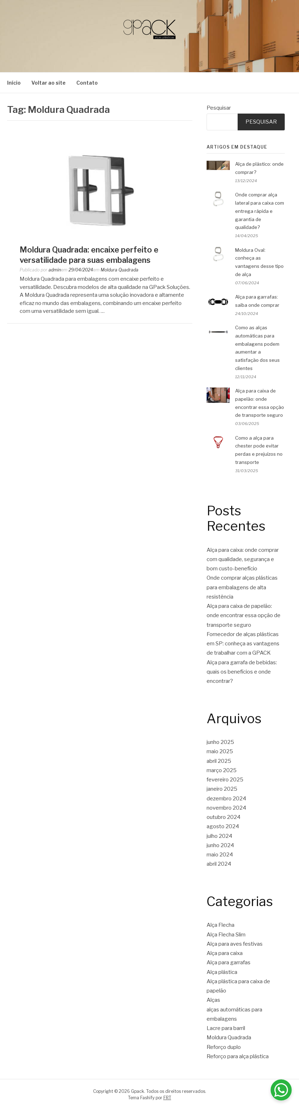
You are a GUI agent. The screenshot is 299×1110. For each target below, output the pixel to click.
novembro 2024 (226, 808)
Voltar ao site (48, 83)
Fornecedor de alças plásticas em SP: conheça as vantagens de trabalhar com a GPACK (243, 643)
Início (14, 83)
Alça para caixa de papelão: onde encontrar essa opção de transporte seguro (243, 615)
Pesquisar (219, 108)
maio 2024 (220, 854)
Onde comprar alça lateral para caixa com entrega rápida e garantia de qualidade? (259, 211)
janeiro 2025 (222, 789)
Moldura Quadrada (119, 269)
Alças (213, 1000)
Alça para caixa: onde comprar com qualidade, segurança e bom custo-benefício (243, 559)
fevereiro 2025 (225, 779)
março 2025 (222, 770)
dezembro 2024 (226, 798)
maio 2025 (220, 751)
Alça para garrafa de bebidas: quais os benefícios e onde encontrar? (242, 672)
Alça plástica (222, 972)
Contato (87, 83)
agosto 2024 (223, 826)
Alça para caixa (225, 953)
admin (55, 269)
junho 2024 (220, 845)
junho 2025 (220, 742)
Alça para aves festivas (235, 944)
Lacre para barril (226, 1028)
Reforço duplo (224, 1047)
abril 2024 (219, 864)
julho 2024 (219, 836)
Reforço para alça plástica (238, 1056)
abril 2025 (219, 761)
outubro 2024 (223, 817)
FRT (167, 1097)
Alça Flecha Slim (226, 934)
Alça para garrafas (228, 962)
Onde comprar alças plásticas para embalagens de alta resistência (242, 587)
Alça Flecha (220, 925)
